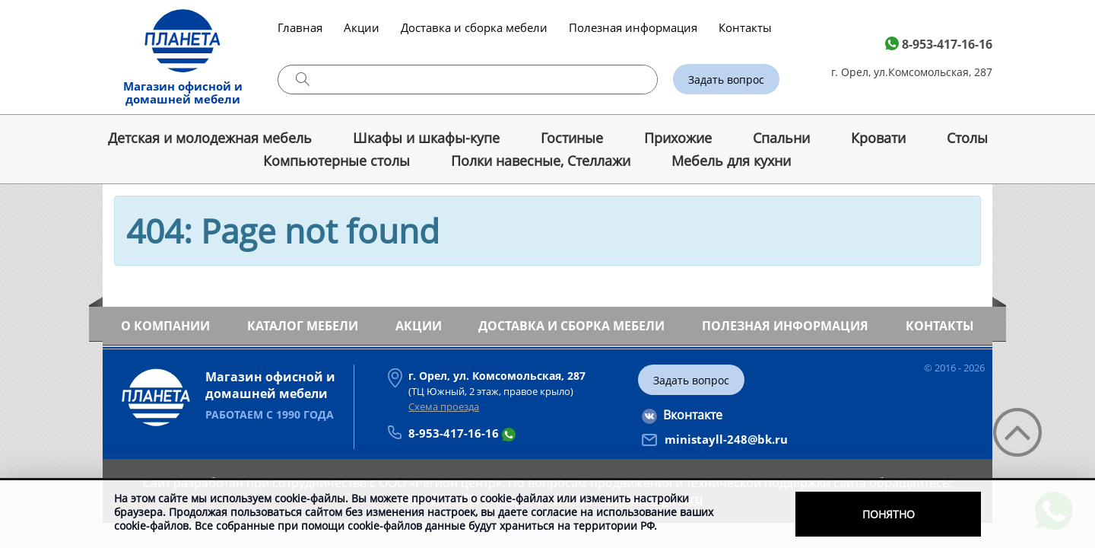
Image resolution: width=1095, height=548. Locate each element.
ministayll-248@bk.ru (726, 439)
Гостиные (572, 138)
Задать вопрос (726, 79)
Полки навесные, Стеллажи (540, 160)
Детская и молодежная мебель (210, 138)
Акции (361, 27)
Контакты (745, 27)
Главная (300, 27)
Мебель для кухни (731, 160)
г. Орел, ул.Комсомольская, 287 (911, 72)
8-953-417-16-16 (947, 44)
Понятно (888, 514)
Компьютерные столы (336, 160)
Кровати (878, 138)
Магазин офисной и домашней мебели (183, 92)
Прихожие (678, 138)
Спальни (781, 138)
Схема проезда (443, 406)
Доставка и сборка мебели (474, 27)
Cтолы (967, 138)
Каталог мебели (302, 325)
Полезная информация (633, 27)
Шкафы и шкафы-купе (426, 138)
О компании (165, 325)
